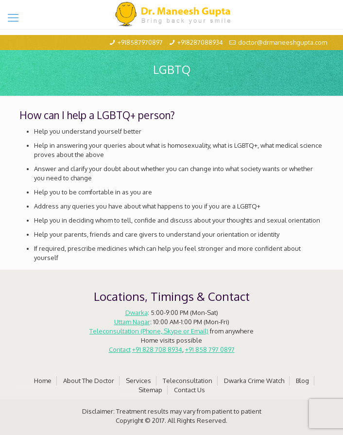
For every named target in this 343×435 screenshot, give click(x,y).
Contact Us (189, 390)
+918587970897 (140, 42)
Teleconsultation (187, 380)
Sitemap (150, 390)
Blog (302, 380)
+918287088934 (200, 42)
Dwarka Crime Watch (254, 380)
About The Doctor (88, 380)
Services (138, 380)
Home (42, 380)
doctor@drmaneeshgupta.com (282, 42)
